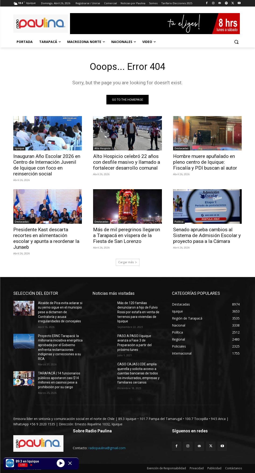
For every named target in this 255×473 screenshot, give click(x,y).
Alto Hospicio (102, 148)
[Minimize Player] (70, 463)
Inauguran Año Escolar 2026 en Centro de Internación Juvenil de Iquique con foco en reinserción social (46, 165)
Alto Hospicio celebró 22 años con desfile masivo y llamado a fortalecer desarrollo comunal (126, 162)
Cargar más (127, 262)
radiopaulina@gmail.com (107, 448)
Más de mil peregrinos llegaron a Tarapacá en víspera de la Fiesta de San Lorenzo (126, 235)
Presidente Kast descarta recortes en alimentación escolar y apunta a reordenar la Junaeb (46, 238)
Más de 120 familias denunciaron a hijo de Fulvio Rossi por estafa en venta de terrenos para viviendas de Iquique (138, 312)
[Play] (61, 463)
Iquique (19, 148)
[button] (236, 41)
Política (179, 221)
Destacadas (182, 148)
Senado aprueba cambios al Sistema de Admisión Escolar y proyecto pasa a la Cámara (207, 235)
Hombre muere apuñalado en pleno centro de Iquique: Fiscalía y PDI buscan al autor (205, 162)
